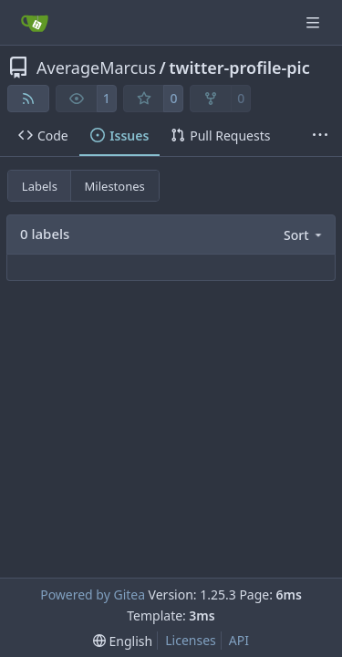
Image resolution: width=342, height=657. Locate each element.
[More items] (320, 136)
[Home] (34, 22)
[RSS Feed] (28, 98)
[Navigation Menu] (314, 22)
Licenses (190, 640)
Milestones (115, 186)
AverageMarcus (96, 67)
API (239, 640)
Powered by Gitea (92, 594)
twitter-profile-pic (239, 67)
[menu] (304, 235)
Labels (39, 186)
